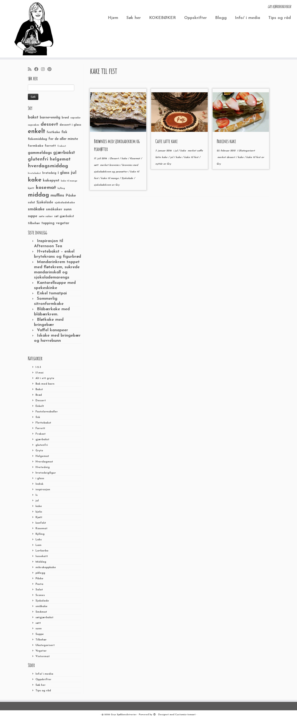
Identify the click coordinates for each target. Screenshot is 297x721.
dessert (231, 157)
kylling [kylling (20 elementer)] (61, 188)
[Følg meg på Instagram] (44, 69)
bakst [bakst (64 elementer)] (33, 117)
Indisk (39, 484)
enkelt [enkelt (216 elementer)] (36, 132)
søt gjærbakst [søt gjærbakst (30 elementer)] (64, 216)
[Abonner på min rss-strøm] (31, 69)
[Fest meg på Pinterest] (50, 69)
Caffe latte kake (166, 141)
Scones (40, 595)
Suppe (39, 634)
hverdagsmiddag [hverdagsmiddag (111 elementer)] (48, 166)
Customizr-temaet (185, 715)
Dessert (40, 400)
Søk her (133, 18)
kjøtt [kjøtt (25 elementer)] (31, 188)
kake (38, 506)
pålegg (40, 573)
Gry (117, 185)
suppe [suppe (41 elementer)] (32, 216)
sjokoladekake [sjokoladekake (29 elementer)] (65, 202)
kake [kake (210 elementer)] (34, 180)
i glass (39, 478)
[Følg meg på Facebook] (37, 69)
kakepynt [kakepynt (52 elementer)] (51, 181)
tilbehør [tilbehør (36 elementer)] (34, 223)
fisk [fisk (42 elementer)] (64, 132)
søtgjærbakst (44, 617)
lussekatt (41, 556)
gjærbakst (42, 439)
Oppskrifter (195, 18)
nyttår (159, 164)
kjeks (38, 511)
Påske (39, 578)
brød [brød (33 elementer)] (65, 117)
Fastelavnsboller (46, 411)
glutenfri (41, 445)
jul (37, 500)
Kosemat (41, 528)
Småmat (41, 612)
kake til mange (110, 178)
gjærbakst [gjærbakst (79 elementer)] (64, 153)
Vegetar (41, 651)
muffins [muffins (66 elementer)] (57, 195)
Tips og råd (279, 18)
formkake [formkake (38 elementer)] (35, 145)
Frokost (40, 434)
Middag (40, 562)
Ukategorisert (45, 645)
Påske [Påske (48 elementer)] (71, 195)
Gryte (39, 450)
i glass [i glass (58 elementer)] (63, 173)
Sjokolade (42, 600)
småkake (41, 606)
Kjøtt (38, 517)
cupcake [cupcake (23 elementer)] (75, 118)
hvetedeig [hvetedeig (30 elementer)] (49, 173)
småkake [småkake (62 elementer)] (36, 209)
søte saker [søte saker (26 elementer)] (46, 216)
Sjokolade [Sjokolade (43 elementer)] (45, 202)
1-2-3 (38, 367)
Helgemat (42, 456)
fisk (37, 417)
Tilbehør (41, 639)
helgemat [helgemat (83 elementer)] (60, 159)
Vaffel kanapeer (52, 330)
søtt (38, 623)
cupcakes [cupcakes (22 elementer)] (33, 125)
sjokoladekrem (103, 185)
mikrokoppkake (45, 567)
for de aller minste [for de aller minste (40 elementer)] (63, 139)
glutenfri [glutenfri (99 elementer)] (38, 159)
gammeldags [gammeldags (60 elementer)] (40, 153)
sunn (38, 628)
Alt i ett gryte (44, 378)
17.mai (39, 372)
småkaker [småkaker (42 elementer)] (54, 209)
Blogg (221, 18)
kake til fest (191, 157)
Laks (38, 539)
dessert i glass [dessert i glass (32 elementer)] (70, 124)
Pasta (39, 584)
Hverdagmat (44, 461)
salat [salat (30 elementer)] (31, 202)
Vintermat (42, 656)
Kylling (40, 534)
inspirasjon (42, 489)
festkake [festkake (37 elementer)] (53, 132)
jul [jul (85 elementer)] (74, 173)
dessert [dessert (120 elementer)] (49, 124)
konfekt (40, 523)
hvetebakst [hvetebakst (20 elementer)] (34, 173)
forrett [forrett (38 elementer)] (50, 145)
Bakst (39, 389)
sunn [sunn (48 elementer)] (68, 209)
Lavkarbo (41, 550)
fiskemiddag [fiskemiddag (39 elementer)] (37, 139)
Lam (38, 545)
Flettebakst (43, 422)
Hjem (113, 18)
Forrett (40, 428)
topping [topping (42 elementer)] (47, 223)
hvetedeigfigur (45, 473)
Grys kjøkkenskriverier (124, 715)
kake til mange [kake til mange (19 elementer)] (69, 181)
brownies (114, 165)
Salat (39, 589)
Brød (38, 395)
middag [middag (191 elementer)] (38, 195)
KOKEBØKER (162, 18)
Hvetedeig (42, 467)
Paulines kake (226, 141)
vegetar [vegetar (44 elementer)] (62, 223)
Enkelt (39, 406)
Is (36, 495)
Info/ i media (247, 18)
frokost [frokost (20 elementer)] (61, 146)
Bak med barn (44, 384)
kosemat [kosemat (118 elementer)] (46, 187)
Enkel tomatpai (52, 293)
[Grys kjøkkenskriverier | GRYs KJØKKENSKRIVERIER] (34, 28)
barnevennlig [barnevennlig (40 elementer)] (50, 117)
